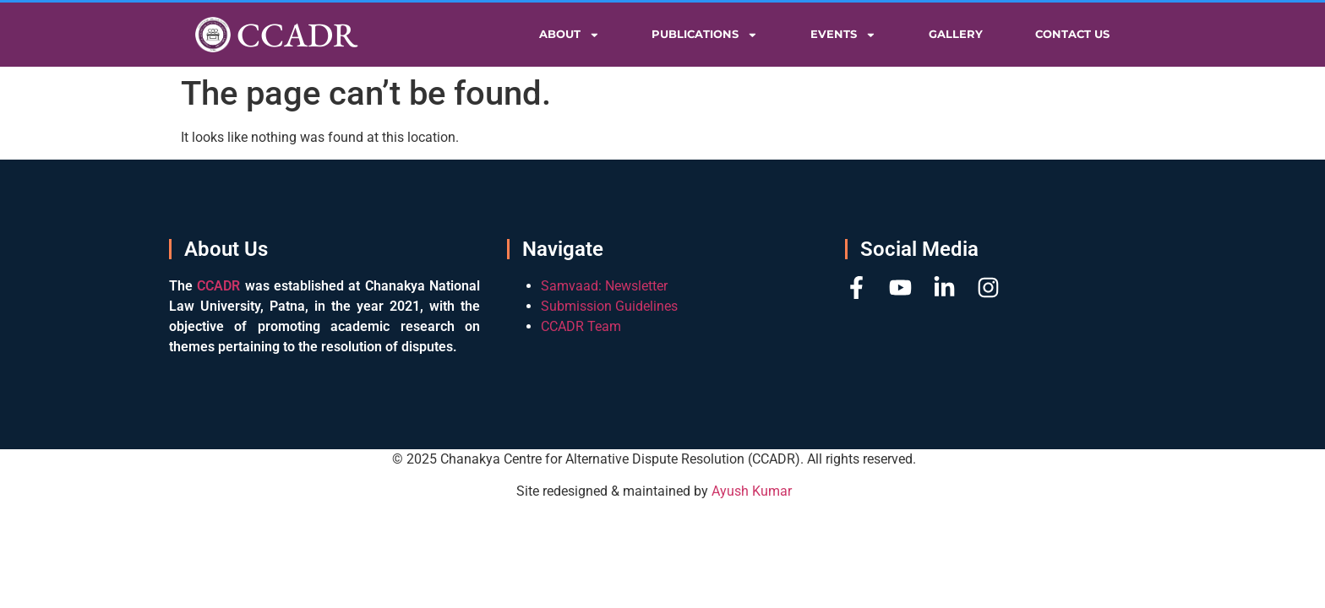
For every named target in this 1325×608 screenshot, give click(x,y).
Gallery (956, 34)
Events (843, 35)
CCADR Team (581, 326)
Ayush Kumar (752, 491)
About (569, 35)
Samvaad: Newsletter (604, 286)
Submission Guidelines (609, 306)
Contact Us (1072, 34)
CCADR (297, 35)
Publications (705, 35)
